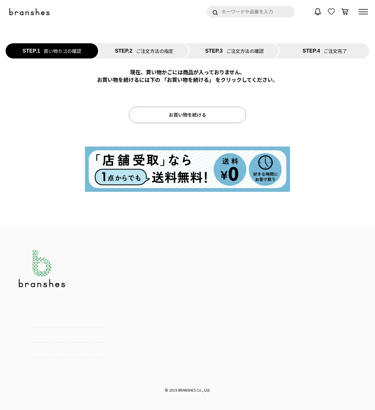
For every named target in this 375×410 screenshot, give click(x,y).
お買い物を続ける (187, 114)
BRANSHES (187, 389)
